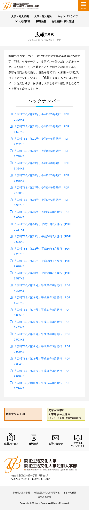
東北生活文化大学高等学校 (47, 492)
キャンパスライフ (68, 16)
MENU (83, 8)
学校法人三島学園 (21, 492)
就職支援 (41, 21)
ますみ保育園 (44, 497)
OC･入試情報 (22, 21)
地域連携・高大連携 (62, 21)
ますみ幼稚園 (69, 492)
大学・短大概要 (20, 16)
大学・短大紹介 (43, 16)
